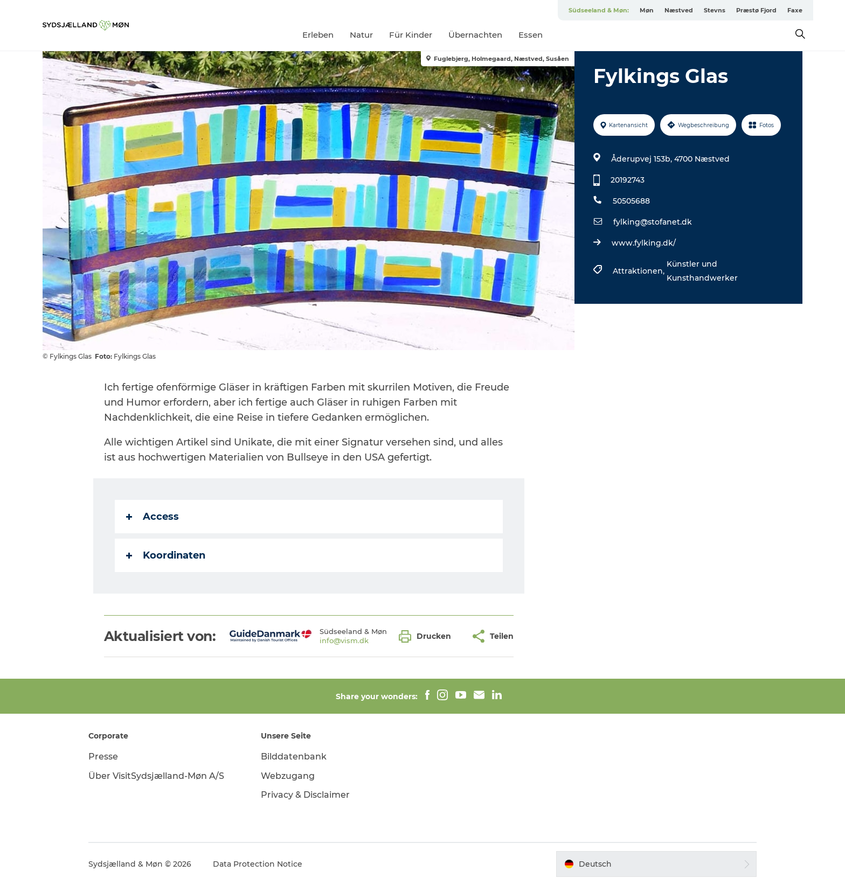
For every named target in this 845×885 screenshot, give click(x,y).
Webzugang (288, 776)
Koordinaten (165, 555)
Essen (530, 35)
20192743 (628, 180)
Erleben (318, 35)
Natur (361, 35)
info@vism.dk (344, 640)
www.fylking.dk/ (644, 243)
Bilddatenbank (294, 756)
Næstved (678, 10)
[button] (427, 636)
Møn (647, 10)
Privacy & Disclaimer (305, 795)
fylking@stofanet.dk (652, 222)
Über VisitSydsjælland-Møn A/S (156, 776)
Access (152, 516)
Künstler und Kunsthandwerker (702, 271)
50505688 (631, 201)
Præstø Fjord (756, 10)
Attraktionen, (640, 271)
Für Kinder (410, 35)
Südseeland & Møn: (599, 10)
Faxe (794, 10)
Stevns (714, 10)
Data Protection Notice (257, 864)
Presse (103, 756)
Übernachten (475, 35)
